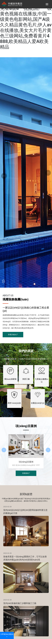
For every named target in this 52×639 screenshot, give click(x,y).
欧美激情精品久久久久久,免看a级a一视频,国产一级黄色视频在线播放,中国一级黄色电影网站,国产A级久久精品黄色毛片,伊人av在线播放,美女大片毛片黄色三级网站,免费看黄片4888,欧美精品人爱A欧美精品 (26, 25)
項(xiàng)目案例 (26, 462)
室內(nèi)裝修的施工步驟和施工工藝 (19, 603)
